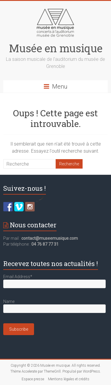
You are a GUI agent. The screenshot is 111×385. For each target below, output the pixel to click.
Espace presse (33, 379)
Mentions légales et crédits (68, 379)
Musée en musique (55, 48)
